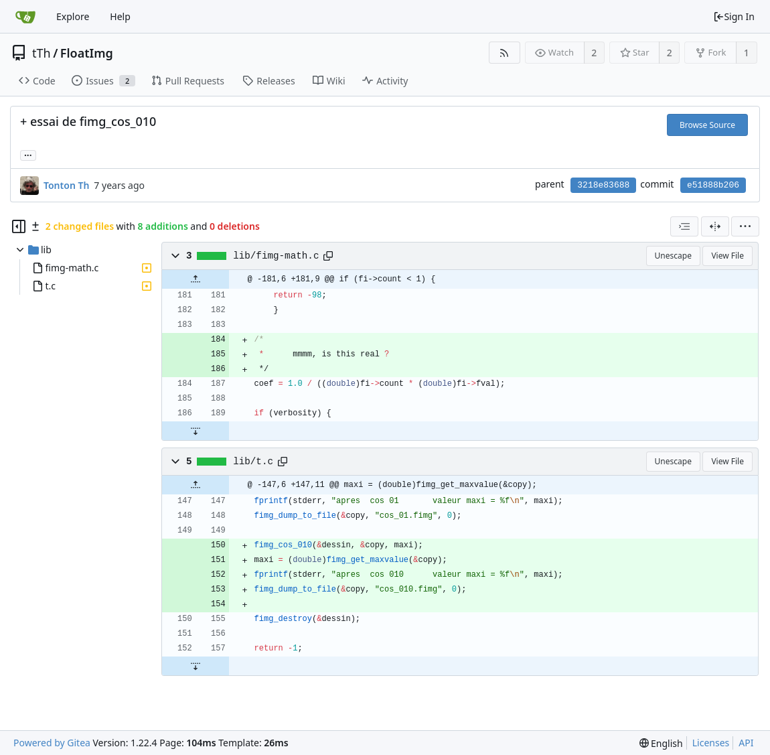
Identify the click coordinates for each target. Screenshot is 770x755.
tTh (41, 53)
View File (727, 255)
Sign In (734, 16)
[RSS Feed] (504, 53)
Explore (72, 16)
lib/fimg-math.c (276, 256)
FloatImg (86, 53)
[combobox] (684, 226)
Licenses (711, 742)
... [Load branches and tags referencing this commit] (28, 154)
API (746, 742)
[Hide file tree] (18, 226)
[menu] (745, 226)
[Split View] (715, 226)
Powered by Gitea (51, 742)
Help (120, 16)
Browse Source (707, 125)
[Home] (25, 17)
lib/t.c (253, 461)
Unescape (673, 255)
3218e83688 (603, 185)
